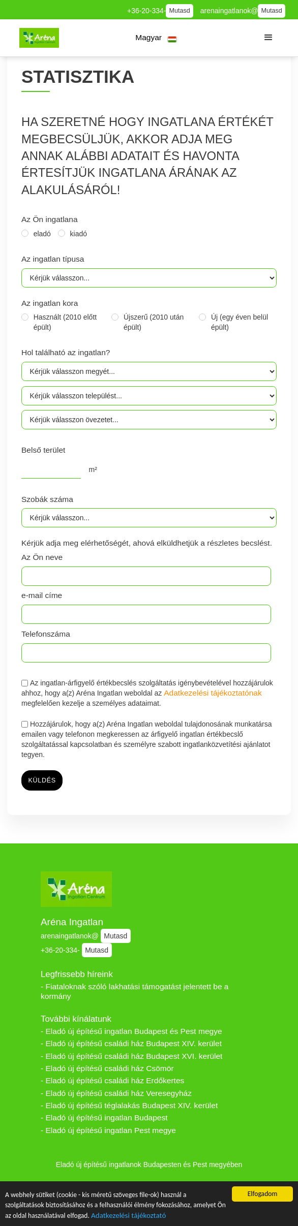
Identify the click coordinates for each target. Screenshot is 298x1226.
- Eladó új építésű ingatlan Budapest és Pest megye (131, 1031)
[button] (156, 37)
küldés (42, 780)
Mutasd (179, 10)
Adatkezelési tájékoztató (128, 1216)
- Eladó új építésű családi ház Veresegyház (116, 1093)
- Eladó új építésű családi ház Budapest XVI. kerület (131, 1056)
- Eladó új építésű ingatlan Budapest (104, 1117)
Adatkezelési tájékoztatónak (213, 692)
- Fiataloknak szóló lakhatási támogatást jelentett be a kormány (135, 991)
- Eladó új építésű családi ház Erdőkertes (112, 1080)
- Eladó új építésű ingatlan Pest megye (108, 1130)
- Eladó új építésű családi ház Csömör (107, 1068)
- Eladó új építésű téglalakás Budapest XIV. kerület (129, 1105)
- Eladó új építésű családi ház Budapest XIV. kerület (131, 1043)
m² (93, 469)
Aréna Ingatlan (72, 922)
